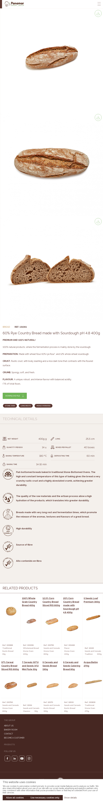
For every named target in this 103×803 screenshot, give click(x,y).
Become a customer (14, 738)
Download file (12, 396)
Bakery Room (10, 730)
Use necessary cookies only (44, 797)
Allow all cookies (15, 797)
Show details (70, 797)
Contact (8, 734)
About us (8, 726)
